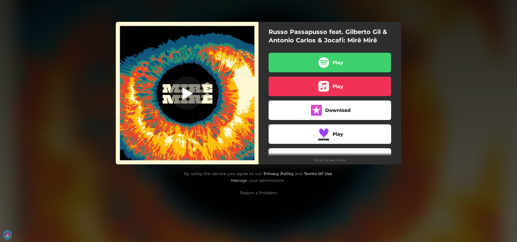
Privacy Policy (279, 173)
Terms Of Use (318, 173)
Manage (239, 180)
